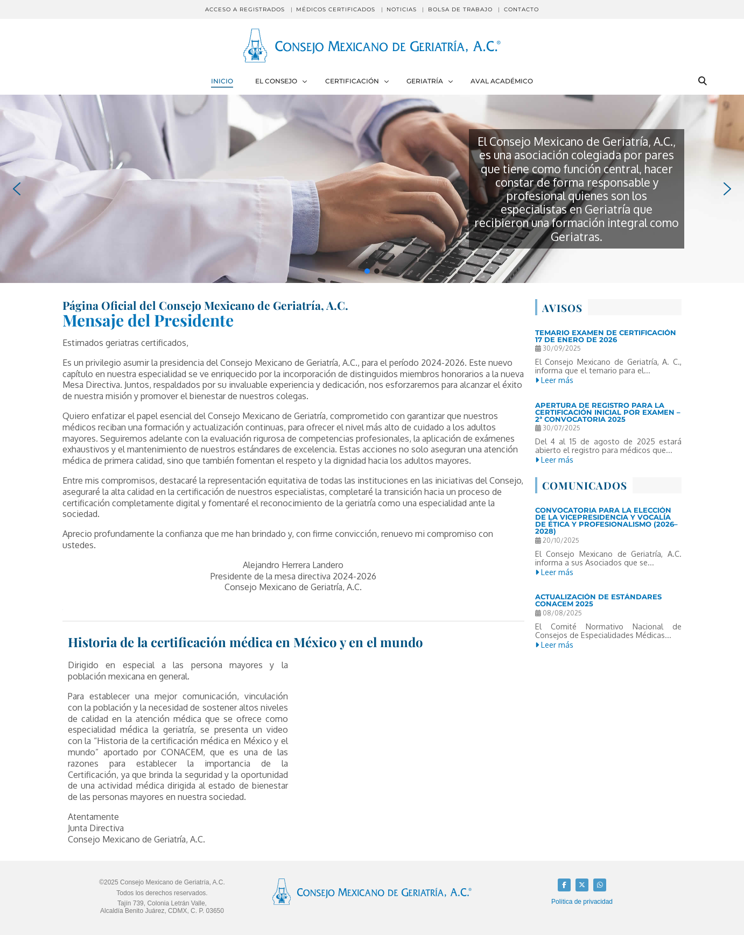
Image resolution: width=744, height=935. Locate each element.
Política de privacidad (582, 901)
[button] (16, 188)
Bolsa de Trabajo (460, 9)
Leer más (554, 380)
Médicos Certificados (335, 9)
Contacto (521, 9)
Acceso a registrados (245, 9)
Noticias (402, 9)
